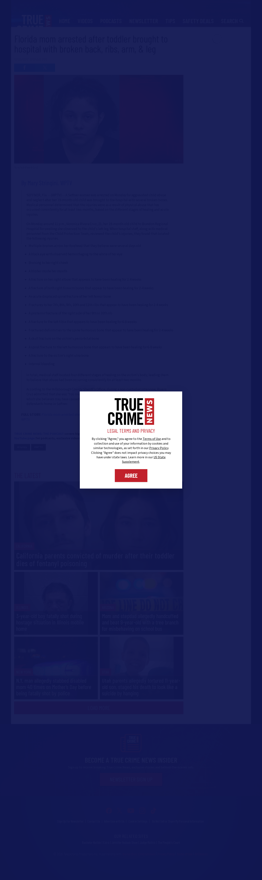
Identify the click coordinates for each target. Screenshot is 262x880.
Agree (131, 475)
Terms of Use (152, 439)
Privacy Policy (158, 448)
